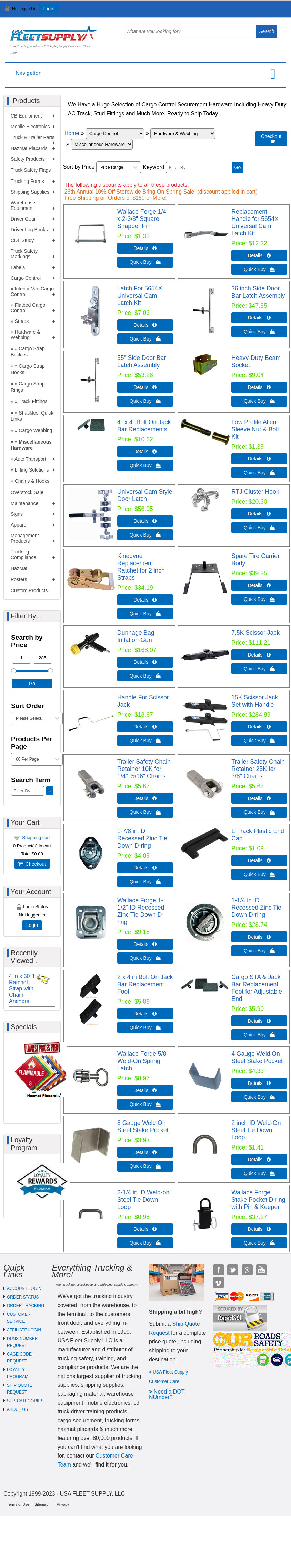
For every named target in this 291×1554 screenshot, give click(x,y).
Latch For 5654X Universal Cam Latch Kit (139, 295)
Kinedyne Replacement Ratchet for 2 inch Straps (141, 566)
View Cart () (264, 11)
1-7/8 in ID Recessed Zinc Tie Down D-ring (142, 838)
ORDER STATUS (23, 1297)
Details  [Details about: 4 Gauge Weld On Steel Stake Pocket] (259, 1083)
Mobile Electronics (30, 126)
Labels (18, 267)
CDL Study (22, 240)
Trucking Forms (27, 181)
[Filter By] (198, 167)
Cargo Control (26, 278)
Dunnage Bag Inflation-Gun (135, 636)
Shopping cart (36, 837)
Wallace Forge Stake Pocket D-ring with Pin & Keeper (258, 1199)
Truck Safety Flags (31, 170)
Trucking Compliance (23, 554)
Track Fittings (33, 401)
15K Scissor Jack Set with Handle (254, 701)
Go (237, 167)
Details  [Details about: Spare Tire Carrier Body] (259, 585)
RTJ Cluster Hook (255, 491)
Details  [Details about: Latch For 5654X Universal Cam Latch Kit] (145, 325)
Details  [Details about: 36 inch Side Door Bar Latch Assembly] (259, 317)
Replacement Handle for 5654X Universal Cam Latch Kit (255, 222)
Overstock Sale (27, 492)
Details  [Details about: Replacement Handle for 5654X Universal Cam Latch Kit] (259, 255)
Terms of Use (18, 1504)
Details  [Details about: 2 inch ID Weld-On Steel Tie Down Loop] (259, 1159)
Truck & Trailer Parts (32, 137)
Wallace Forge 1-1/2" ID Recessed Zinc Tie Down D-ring (140, 911)
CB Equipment (26, 116)
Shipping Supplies (30, 192)
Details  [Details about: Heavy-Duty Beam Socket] (259, 387)
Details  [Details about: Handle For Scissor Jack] (145, 726)
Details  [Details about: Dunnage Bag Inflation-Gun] (145, 662)
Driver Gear (23, 219)
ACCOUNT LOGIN (24, 1288)
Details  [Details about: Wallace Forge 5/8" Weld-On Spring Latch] (145, 1090)
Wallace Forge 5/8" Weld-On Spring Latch (142, 1061)
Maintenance (24, 503)
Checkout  (271, 139)
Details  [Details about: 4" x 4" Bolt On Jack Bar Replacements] (145, 451)
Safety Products (28, 159)
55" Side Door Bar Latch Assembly (141, 361)
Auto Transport (30, 459)
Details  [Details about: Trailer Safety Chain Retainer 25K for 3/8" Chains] (259, 798)
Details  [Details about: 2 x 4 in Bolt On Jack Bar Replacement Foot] (145, 1013)
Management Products (25, 538)
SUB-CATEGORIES (25, 1400)
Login (48, 8)
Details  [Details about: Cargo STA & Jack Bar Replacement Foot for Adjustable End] (259, 1020)
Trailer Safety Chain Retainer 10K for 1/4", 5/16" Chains (144, 769)
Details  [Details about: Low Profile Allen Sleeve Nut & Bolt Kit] (259, 458)
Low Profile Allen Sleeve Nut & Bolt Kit (255, 429)
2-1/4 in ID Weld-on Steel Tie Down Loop (143, 1199)
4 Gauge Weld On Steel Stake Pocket (257, 1057)
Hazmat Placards (29, 148)
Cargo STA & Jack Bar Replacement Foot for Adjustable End (256, 988)
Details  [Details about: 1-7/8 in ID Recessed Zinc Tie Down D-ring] (145, 867)
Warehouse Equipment (23, 205)
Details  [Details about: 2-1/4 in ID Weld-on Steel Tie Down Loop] (145, 1229)
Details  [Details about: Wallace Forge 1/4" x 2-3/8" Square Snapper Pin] (145, 248)
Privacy (63, 1504)
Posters (19, 579)
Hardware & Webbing (25, 334)
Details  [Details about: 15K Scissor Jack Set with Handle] (259, 726)
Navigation (29, 73)
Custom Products (29, 590)
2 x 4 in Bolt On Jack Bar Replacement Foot (145, 984)
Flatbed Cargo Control (28, 307)
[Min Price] (21, 658)
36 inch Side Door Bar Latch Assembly (258, 292)
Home (71, 133)
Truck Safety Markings (24, 253)
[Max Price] (42, 658)
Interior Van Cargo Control (32, 291)
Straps (22, 321)
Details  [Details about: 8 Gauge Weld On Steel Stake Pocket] (145, 1152)
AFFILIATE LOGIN (24, 1330)
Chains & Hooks (32, 481)
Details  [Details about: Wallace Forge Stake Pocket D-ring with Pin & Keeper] (259, 1229)
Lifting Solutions (32, 470)
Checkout (32, 864)
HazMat (19, 568)
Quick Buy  (145, 262)
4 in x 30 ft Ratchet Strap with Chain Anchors (21, 988)
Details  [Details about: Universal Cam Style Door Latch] (145, 521)
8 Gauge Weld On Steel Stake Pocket (143, 1126)
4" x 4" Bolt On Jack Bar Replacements (144, 426)
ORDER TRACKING (25, 1305)
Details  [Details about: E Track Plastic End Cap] (259, 860)
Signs (17, 514)
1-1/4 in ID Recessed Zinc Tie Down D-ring (256, 907)
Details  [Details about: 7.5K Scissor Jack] (259, 654)
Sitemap (41, 1504)
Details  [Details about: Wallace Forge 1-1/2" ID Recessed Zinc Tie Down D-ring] (145, 944)
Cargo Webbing (35, 430)
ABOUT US (17, 1409)
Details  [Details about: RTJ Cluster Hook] (259, 513)
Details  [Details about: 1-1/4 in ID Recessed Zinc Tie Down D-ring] (259, 936)
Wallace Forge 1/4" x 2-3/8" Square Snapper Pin (142, 219)
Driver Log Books (29, 229)
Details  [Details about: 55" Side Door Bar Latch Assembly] (145, 387)
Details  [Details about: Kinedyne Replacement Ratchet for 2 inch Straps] (145, 599)
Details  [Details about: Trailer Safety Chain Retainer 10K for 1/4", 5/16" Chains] (145, 798)
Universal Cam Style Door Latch (144, 495)
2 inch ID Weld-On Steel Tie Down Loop (256, 1130)
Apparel (19, 525)
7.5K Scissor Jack (255, 632)
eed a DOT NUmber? (166, 1394)
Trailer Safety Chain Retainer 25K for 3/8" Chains (258, 769)
